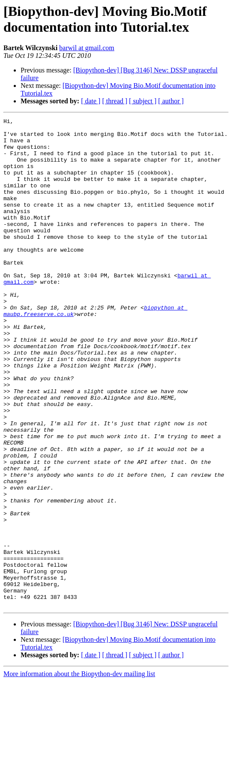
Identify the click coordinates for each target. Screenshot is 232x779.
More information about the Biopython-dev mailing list (79, 771)
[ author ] (171, 101)
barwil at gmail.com (86, 47)
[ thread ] (114, 101)
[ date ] (90, 101)
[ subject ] (143, 101)
